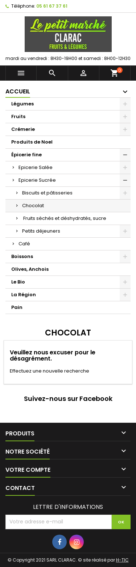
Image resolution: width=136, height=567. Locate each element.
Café (24, 243)
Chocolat (33, 205)
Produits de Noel (32, 141)
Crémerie (23, 129)
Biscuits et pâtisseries (47, 192)
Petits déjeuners (41, 231)
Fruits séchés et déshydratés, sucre (64, 218)
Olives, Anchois (30, 269)
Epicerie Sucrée (37, 180)
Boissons (22, 256)
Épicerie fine (26, 154)
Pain (16, 307)
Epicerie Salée (35, 167)
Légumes (22, 103)
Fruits (18, 116)
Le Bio (18, 281)
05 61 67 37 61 (51, 6)
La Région (23, 294)
